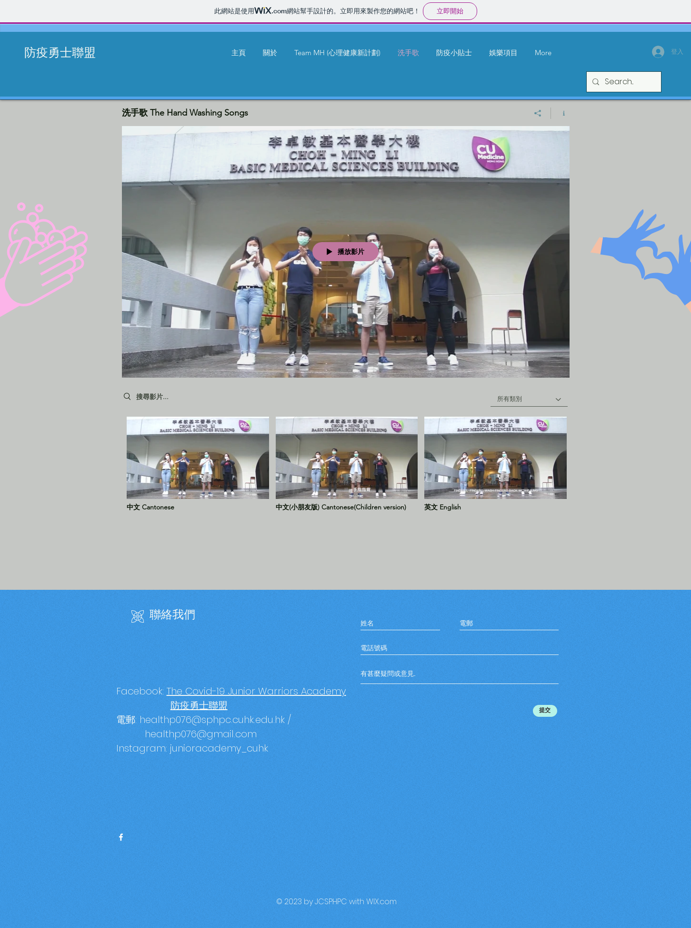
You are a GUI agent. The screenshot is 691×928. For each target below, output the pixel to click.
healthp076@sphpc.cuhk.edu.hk (212, 719)
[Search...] (623, 82)
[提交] (545, 711)
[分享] (538, 113)
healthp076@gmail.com (201, 734)
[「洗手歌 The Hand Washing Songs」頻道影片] (346, 467)
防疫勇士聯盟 (60, 51)
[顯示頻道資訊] (560, 113)
